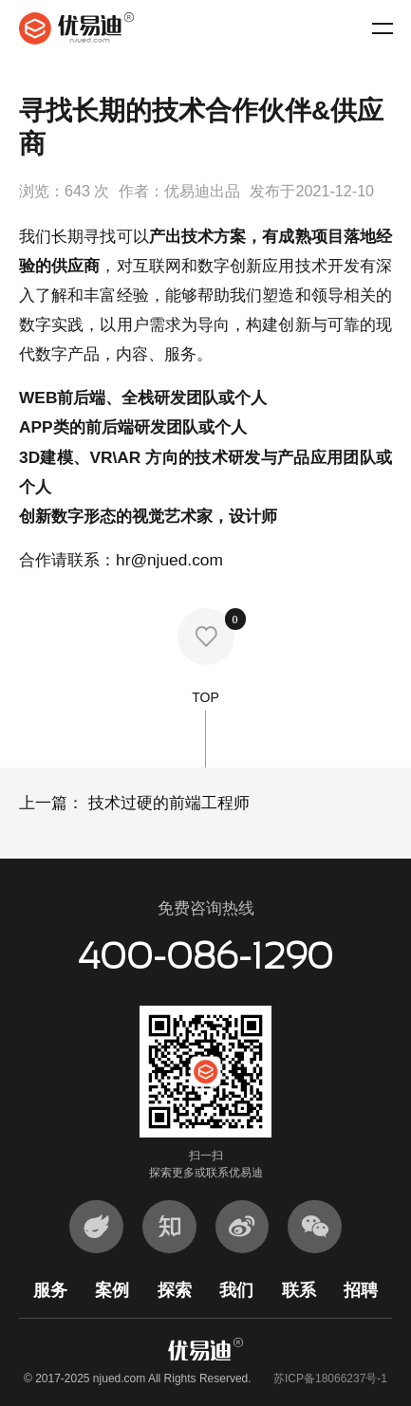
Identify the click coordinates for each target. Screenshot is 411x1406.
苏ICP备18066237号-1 (330, 1378)
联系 (299, 1290)
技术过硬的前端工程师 (167, 802)
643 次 (87, 190)
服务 (50, 1290)
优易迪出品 (202, 190)
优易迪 (76, 28)
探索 (175, 1290)
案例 (112, 1290)
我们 (236, 1290)
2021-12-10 (334, 190)
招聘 (361, 1290)
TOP (205, 729)
